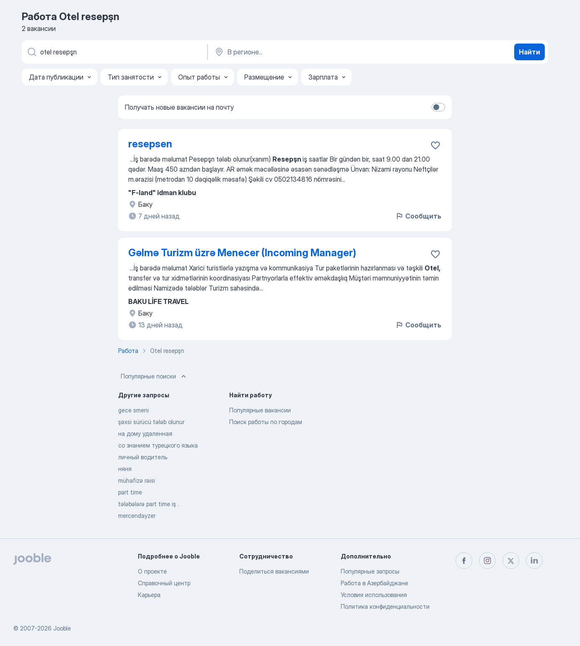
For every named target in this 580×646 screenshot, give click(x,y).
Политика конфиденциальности (385, 606)
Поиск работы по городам (265, 421)
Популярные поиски (154, 376)
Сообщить (418, 216)
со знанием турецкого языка (158, 445)
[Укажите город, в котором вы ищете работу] (301, 52)
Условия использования (374, 594)
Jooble (62, 628)
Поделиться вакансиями (274, 571)
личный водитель (142, 457)
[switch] (438, 107)
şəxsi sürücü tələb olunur (151, 421)
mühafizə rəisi (136, 480)
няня (125, 468)
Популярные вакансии (260, 410)
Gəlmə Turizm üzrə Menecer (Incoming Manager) (242, 253)
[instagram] (487, 560)
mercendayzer (136, 515)
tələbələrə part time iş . (148, 503)
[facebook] (464, 560)
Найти (529, 52)
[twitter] (510, 560)
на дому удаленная (145, 433)
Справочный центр (164, 583)
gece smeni (133, 410)
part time (130, 492)
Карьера (149, 594)
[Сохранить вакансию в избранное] (435, 145)
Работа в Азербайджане (374, 583)
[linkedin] (534, 560)
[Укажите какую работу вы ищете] (114, 52)
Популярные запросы (370, 571)
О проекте (152, 571)
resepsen (150, 144)
